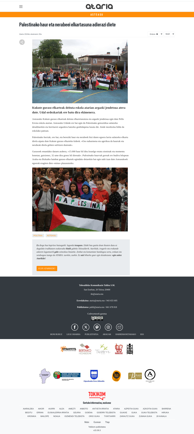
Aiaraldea (28, 409)
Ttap (107, 422)
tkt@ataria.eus (97, 294)
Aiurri (51, 409)
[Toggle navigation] (21, 6)
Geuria (77, 412)
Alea (61, 409)
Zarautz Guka (127, 416)
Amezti (72, 409)
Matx (86, 422)
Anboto (84, 409)
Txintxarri (109, 416)
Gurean (97, 422)
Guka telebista (149, 412)
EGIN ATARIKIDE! (46, 268)
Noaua (56, 416)
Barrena (166, 409)
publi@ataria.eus (97, 307)
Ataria (116, 409)
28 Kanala (161, 416)
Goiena (88, 412)
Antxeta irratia (100, 409)
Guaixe (123, 412)
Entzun (154, 34)
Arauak (107, 334)
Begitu (28, 412)
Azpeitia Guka (131, 409)
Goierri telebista (106, 412)
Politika (38, 235)
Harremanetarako (125, 334)
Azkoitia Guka (150, 409)
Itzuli (168, 34)
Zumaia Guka (145, 416)
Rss (142, 334)
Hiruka (165, 412)
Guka (134, 412)
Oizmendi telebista (74, 416)
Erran (40, 412)
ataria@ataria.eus (97, 300)
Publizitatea (91, 334)
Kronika (31, 416)
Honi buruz (56, 334)
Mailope (44, 416)
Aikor (41, 409)
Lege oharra (73, 334)
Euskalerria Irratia (58, 412)
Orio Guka (94, 416)
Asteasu (97, 14)
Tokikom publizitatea (97, 427)
